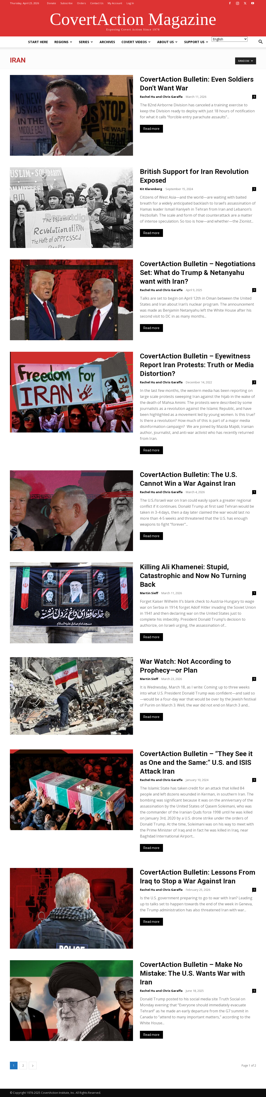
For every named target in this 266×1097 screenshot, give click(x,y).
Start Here (38, 42)
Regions (63, 42)
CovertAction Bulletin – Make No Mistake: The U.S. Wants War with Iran (192, 973)
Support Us (196, 42)
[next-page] (33, 1065)
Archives (107, 42)
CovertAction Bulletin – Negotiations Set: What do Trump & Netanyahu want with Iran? (197, 272)
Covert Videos (136, 42)
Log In (130, 3)
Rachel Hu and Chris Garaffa (161, 97)
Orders (81, 3)
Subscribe (66, 3)
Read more (151, 129)
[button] (260, 42)
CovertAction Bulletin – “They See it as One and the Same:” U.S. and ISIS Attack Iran (196, 762)
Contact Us (96, 3)
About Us (167, 42)
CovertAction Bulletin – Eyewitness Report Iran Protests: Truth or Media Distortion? (197, 365)
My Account (115, 3)
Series (86, 42)
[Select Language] (230, 39)
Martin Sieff (149, 593)
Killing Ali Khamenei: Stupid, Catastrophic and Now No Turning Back (193, 575)
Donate (51, 3)
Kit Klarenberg (151, 189)
